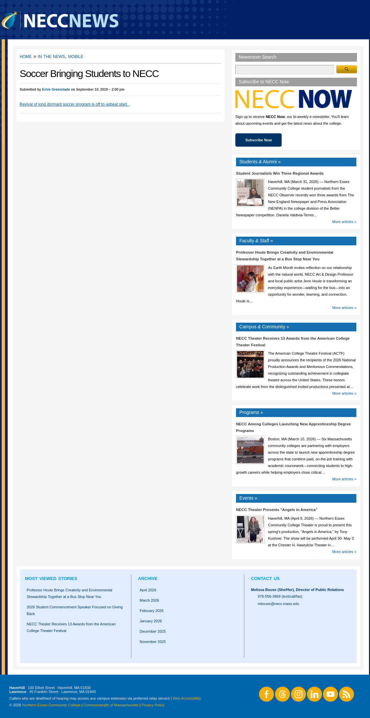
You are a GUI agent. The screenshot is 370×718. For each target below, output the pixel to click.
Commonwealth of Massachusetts (111, 705)
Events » (248, 498)
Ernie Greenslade (56, 89)
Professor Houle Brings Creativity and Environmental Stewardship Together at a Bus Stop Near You (69, 593)
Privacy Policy (153, 705)
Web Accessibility (187, 698)
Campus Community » (264, 326)
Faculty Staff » (256, 240)
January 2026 (151, 621)
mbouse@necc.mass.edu (278, 604)
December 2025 (153, 631)
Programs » (251, 412)
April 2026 (148, 590)
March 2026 (149, 600)
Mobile (75, 56)
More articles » (344, 222)
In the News (51, 56)
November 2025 (153, 642)
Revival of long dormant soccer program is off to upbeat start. (75, 104)
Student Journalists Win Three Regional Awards (280, 173)
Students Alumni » (260, 161)
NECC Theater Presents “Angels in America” (277, 510)
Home (26, 56)
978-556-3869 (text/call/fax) (280, 596)
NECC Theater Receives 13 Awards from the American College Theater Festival (71, 627)
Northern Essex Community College (51, 705)
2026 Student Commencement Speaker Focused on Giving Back (75, 610)
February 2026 (152, 611)
